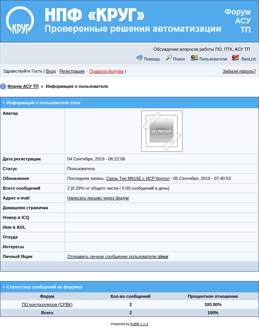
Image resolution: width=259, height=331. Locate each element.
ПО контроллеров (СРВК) (47, 304)
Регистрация (71, 71)
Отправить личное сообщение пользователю (118, 256)
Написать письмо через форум (98, 198)
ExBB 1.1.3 (139, 324)
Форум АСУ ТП (238, 20)
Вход (51, 71)
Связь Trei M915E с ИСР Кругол (137, 178)
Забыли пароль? (239, 71)
